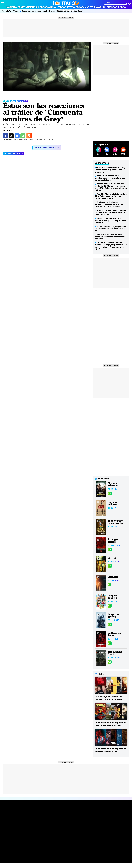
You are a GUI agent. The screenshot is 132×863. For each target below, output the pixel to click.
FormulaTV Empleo (25, 853)
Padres (43, 856)
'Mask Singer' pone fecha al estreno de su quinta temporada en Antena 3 (110, 220)
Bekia (16, 856)
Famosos (111, 7)
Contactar (91, 840)
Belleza (28, 856)
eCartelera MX (51, 853)
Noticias (11, 7)
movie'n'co (62, 853)
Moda (22, 856)
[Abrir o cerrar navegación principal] (2, 2)
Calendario (32, 814)
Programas (82, 7)
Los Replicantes (20, 850)
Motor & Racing (49, 860)
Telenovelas (97, 7)
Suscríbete (111, 820)
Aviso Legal (19, 840)
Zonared (61, 860)
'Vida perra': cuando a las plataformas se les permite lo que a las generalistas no (110, 177)
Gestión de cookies (68, 840)
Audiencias (32, 7)
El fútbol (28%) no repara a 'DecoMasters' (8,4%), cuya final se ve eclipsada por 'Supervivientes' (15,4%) (111, 245)
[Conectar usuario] (129, 3)
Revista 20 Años (66, 10)
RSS (98, 840)
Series (21, 7)
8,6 (109, 643)
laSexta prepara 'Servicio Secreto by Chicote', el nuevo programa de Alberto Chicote (111, 212)
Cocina (56, 856)
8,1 (109, 585)
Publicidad (82, 840)
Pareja (36, 856)
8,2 (109, 624)
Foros (122, 7)
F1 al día (38, 860)
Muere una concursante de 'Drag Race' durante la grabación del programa (110, 169)
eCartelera (38, 853)
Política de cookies (51, 840)
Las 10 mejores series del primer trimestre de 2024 (108, 698)
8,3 (109, 493)
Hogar (66, 856)
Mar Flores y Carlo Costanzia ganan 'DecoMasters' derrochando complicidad (110, 236)
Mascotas (79, 856)
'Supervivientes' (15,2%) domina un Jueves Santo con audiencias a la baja (110, 228)
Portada (6, 811)
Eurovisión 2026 (86, 818)
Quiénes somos (7, 840)
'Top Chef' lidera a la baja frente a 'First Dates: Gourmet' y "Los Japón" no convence (110, 196)
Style (23, 860)
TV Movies (32, 819)
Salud (49, 856)
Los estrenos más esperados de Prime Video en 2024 (110, 724)
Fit (61, 856)
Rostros (109, 811)
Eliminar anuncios (66, 18)
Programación (48, 7)
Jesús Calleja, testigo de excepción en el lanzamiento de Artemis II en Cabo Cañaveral (109, 204)
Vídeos (62, 7)
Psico (72, 856)
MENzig (16, 860)
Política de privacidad (34, 840)
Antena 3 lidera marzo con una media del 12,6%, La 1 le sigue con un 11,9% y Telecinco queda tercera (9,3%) (111, 187)
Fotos (71, 7)
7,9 (109, 662)
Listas (30, 817)
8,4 (109, 566)
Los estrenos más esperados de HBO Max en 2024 (110, 750)
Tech (32, 860)
